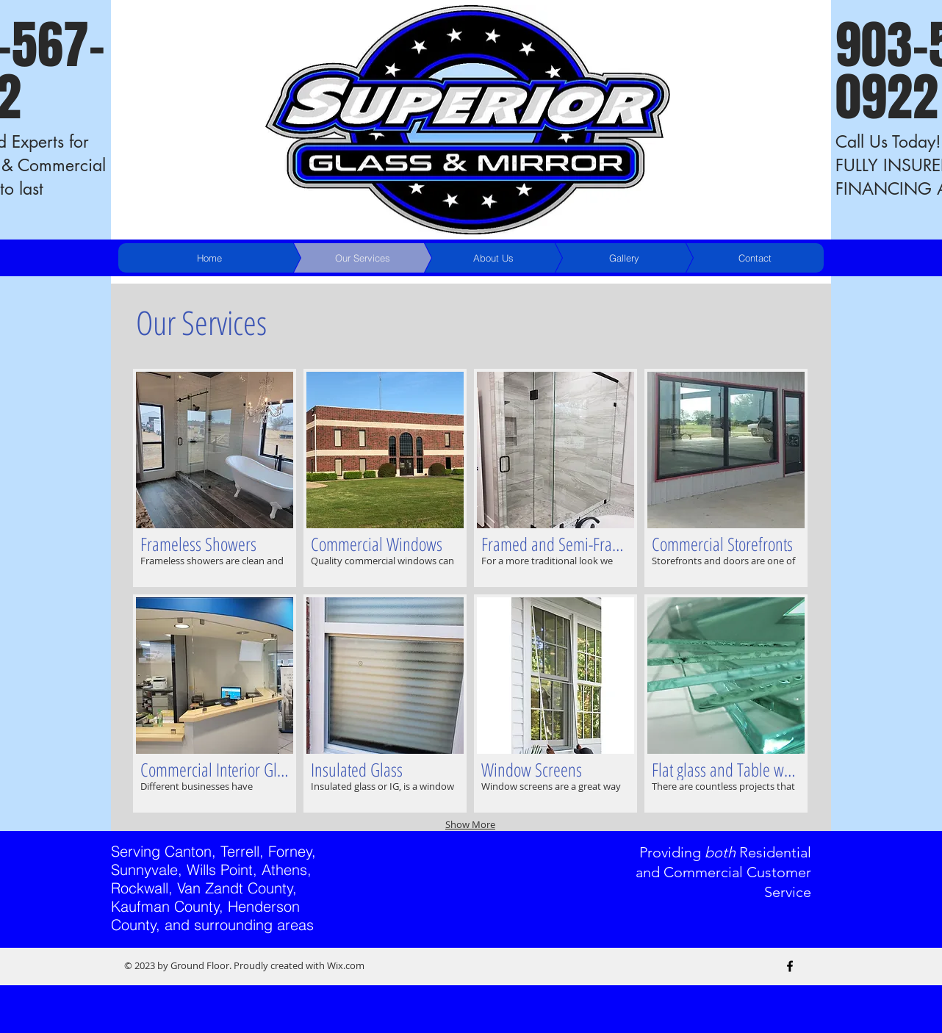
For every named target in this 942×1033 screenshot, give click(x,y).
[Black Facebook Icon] (790, 966)
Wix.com (345, 965)
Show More (470, 824)
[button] (214, 478)
